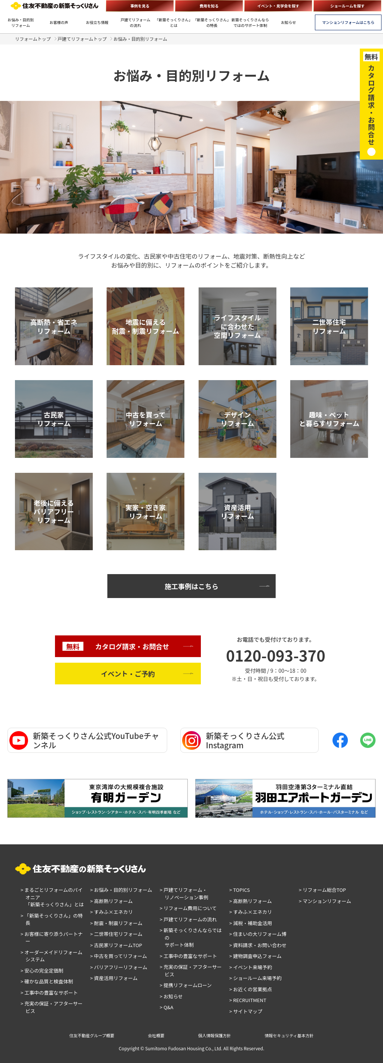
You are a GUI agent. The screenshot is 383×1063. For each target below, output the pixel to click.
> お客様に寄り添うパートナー (52, 937)
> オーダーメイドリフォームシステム (51, 956)
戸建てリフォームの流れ (135, 22)
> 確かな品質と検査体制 (47, 981)
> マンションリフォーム (325, 901)
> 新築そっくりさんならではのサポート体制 (191, 937)
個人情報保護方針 (214, 1035)
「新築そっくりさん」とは (173, 22)
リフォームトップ (33, 39)
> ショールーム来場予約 (255, 978)
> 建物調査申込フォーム (255, 955)
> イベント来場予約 (250, 967)
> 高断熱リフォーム (111, 901)
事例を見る (139, 6)
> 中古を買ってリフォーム (118, 955)
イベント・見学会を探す (278, 6)
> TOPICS (239, 889)
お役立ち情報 (97, 22)
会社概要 (156, 1035)
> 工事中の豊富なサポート (49, 992)
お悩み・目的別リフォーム (20, 22)
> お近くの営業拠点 (250, 989)
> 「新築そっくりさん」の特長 (52, 919)
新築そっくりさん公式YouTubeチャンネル (84, 740)
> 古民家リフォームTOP (116, 945)
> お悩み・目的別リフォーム (121, 889)
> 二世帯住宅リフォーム (116, 933)
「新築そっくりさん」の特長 (212, 22)
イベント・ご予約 (128, 673)
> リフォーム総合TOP (322, 889)
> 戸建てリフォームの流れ (188, 919)
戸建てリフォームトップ (82, 39)
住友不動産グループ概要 (91, 1035)
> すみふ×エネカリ (111, 911)
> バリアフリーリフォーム (118, 967)
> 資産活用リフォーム (114, 978)
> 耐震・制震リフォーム (116, 923)
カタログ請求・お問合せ (115, 646)
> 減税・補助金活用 (250, 923)
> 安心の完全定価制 (42, 970)
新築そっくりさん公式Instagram (233, 740)
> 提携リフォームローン (186, 985)
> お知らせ (171, 996)
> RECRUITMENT (247, 1000)
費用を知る (208, 6)
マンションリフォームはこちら (348, 22)
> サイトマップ (245, 1011)
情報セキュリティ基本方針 (289, 1035)
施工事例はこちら (191, 586)
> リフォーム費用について (188, 908)
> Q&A (167, 1007)
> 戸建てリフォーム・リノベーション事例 (184, 893)
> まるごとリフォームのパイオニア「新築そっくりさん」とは (52, 897)
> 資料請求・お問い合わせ (258, 945)
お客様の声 (58, 22)
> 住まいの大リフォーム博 (258, 933)
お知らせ (288, 22)
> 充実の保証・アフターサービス (52, 1007)
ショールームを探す (347, 6)
